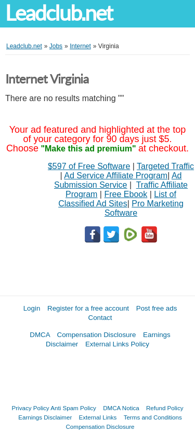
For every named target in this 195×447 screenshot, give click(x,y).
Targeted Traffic (165, 166)
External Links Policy (117, 344)
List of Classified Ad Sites (117, 199)
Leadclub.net (58, 13)
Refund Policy (165, 407)
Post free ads (156, 308)
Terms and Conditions (153, 417)
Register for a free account (88, 308)
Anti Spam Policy (73, 407)
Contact (100, 318)
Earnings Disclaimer (45, 417)
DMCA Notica (121, 407)
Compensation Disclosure (96, 335)
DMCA (40, 335)
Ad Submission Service (117, 180)
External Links (98, 417)
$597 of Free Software (89, 166)
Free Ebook (125, 194)
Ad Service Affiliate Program (115, 175)
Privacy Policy (30, 407)
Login (32, 308)
